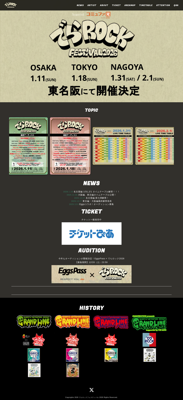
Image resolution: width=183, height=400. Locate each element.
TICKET (116, 5)
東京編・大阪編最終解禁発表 (97, 201)
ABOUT (104, 5)
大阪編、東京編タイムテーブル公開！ (97, 195)
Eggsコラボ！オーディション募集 (96, 204)
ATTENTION (163, 5)
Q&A (176, 5)
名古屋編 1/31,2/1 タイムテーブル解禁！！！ (97, 191)
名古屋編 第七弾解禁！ (97, 198)
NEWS (80, 5)
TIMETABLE (146, 5)
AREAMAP (129, 5)
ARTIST (92, 5)
